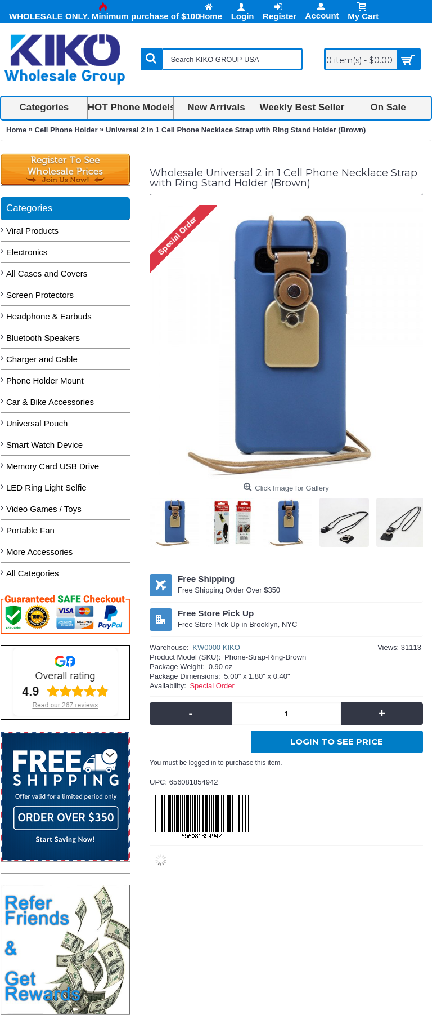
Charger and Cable (42, 359)
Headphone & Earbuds (49, 316)
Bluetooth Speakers (43, 337)
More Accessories (39, 551)
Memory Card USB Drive (52, 466)
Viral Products (32, 230)
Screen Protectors (40, 295)
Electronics (26, 252)
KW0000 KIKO (216, 647)
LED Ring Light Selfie (46, 487)
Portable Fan (30, 530)
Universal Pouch (37, 423)
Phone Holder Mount (45, 380)
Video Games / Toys (44, 509)
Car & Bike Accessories (50, 402)
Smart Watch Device (44, 444)
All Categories (32, 573)
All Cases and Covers (46, 273)
